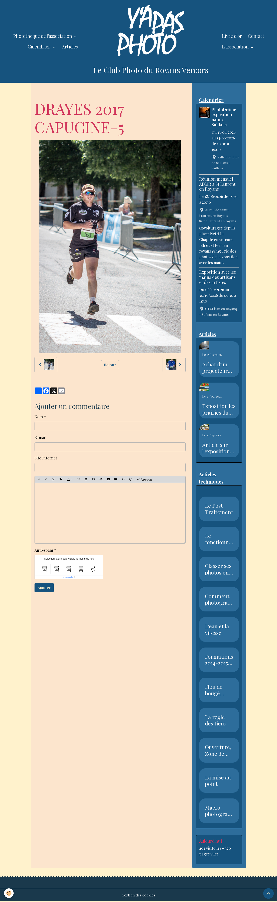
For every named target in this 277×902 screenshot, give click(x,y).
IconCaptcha (68, 577)
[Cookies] (9, 893)
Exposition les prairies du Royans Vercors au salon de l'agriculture (218, 409)
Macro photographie (218, 810)
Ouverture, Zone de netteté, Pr (218, 750)
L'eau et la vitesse (217, 629)
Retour (110, 364)
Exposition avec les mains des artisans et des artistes (217, 277)
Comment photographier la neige (218, 599)
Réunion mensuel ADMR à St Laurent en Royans (217, 184)
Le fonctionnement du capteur (218, 539)
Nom (39, 416)
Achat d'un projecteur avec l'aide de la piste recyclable (217, 367)
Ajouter (44, 587)
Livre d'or (232, 36)
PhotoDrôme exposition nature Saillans (224, 117)
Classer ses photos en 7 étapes (218, 569)
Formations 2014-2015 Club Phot (219, 659)
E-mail (40, 437)
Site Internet (46, 458)
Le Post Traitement (219, 509)
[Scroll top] (268, 893)
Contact (256, 36)
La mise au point (218, 780)
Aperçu (144, 479)
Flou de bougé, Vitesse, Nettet (214, 690)
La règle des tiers (215, 720)
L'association (236, 47)
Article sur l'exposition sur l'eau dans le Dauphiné (218, 448)
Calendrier (39, 47)
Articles (70, 47)
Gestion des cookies (138, 895)
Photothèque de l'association (43, 36)
